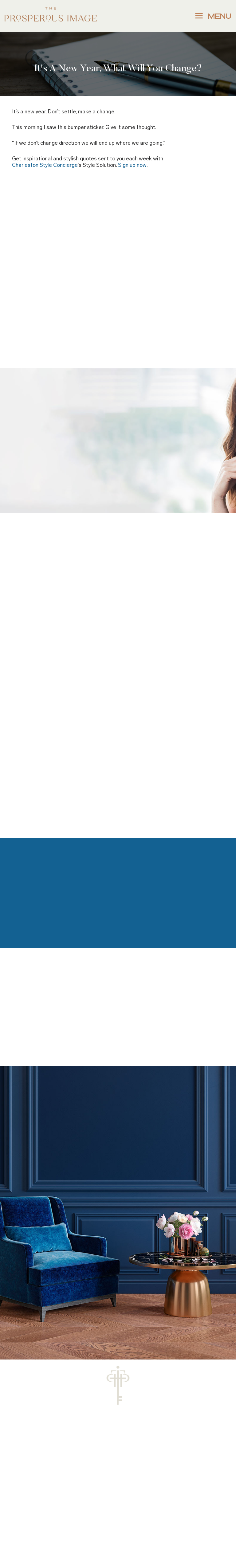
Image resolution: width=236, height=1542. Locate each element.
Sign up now (132, 165)
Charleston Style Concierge (45, 165)
